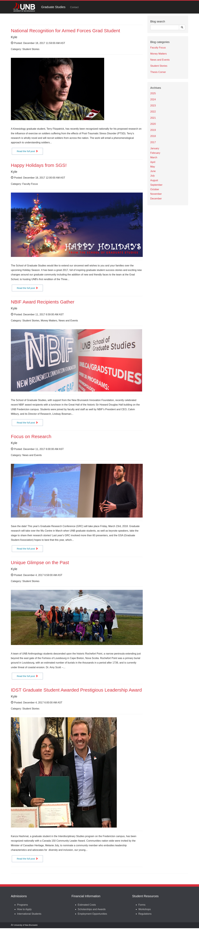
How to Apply (24, 909)
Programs (22, 904)
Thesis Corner (158, 72)
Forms (141, 904)
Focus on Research (31, 436)
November (156, 194)
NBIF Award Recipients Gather (42, 301)
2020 (153, 124)
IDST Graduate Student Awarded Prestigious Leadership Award (76, 689)
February (155, 153)
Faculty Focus (158, 47)
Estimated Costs (87, 904)
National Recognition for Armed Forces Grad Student (65, 30)
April (152, 162)
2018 (153, 136)
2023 (153, 105)
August (154, 180)
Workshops (144, 909)
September (156, 185)
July (152, 175)
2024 (153, 99)
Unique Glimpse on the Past (40, 562)
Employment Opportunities (92, 913)
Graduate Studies (53, 7)
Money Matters (158, 53)
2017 (153, 142)
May (152, 166)
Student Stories (158, 65)
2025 (153, 93)
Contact (74, 7)
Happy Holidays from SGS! (39, 165)
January (154, 148)
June (153, 171)
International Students (29, 913)
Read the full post (27, 151)
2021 (153, 118)
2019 (153, 130)
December (156, 198)
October (154, 189)
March (153, 157)
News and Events (160, 59)
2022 (153, 111)
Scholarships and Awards (92, 909)
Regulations (145, 913)
